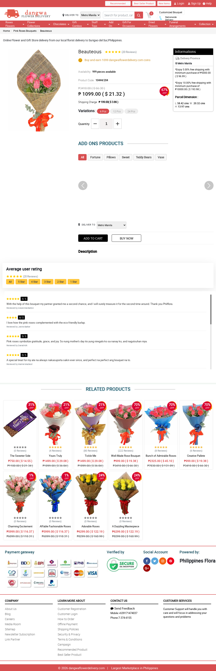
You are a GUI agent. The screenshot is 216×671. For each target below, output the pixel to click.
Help (207, 3)
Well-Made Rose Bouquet (125, 456)
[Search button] (138, 15)
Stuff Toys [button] (99, 24)
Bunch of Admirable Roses (161, 456)
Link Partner (12, 639)
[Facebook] (146, 560)
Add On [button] (114, 24)
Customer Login (68, 613)
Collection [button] (206, 24)
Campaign (64, 644)
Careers (10, 618)
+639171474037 (128, 612)
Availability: (96, 71)
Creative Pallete (196, 456)
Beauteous (46, 30)
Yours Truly (55, 456)
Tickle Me (90, 456)
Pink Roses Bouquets (24, 30)
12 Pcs (117, 111)
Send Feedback (122, 608)
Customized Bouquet (170, 12)
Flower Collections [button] (38, 24)
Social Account (154, 551)
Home (6, 30)
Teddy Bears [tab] (143, 157)
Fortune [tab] (95, 157)
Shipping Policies (68, 628)
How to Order (66, 618)
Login (179, 3)
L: (181, 103)
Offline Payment (68, 623)
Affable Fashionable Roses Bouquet (55, 528)
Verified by (115, 551)
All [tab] (82, 157)
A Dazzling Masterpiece (125, 526)
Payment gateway (18, 551)
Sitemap (10, 628)
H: (181, 106)
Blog (8, 613)
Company (11, 600)
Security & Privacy (69, 634)
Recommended (118, 3)
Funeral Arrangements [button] (182, 24)
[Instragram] (162, 560)
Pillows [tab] (111, 157)
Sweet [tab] (126, 157)
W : (195, 103)
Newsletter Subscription (20, 634)
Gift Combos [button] (80, 24)
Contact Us (118, 600)
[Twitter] (154, 560)
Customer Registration (72, 608)
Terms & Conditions (70, 639)
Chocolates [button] (61, 24)
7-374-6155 (124, 617)
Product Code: (92, 80)
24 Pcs (131, 111)
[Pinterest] (170, 560)
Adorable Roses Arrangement (91, 528)
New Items (164, 3)
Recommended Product (72, 649)
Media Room (13, 623)
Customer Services (177, 600)
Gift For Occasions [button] (133, 24)
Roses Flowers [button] (15, 24)
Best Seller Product (144, 3)
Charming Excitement (20, 526)
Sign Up (194, 3)
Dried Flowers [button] (157, 24)
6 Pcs (103, 111)
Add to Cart (93, 238)
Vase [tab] (161, 157)
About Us (11, 608)
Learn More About (71, 600)
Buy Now (126, 238)
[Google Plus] (146, 567)
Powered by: (189, 551)
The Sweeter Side (20, 456)
